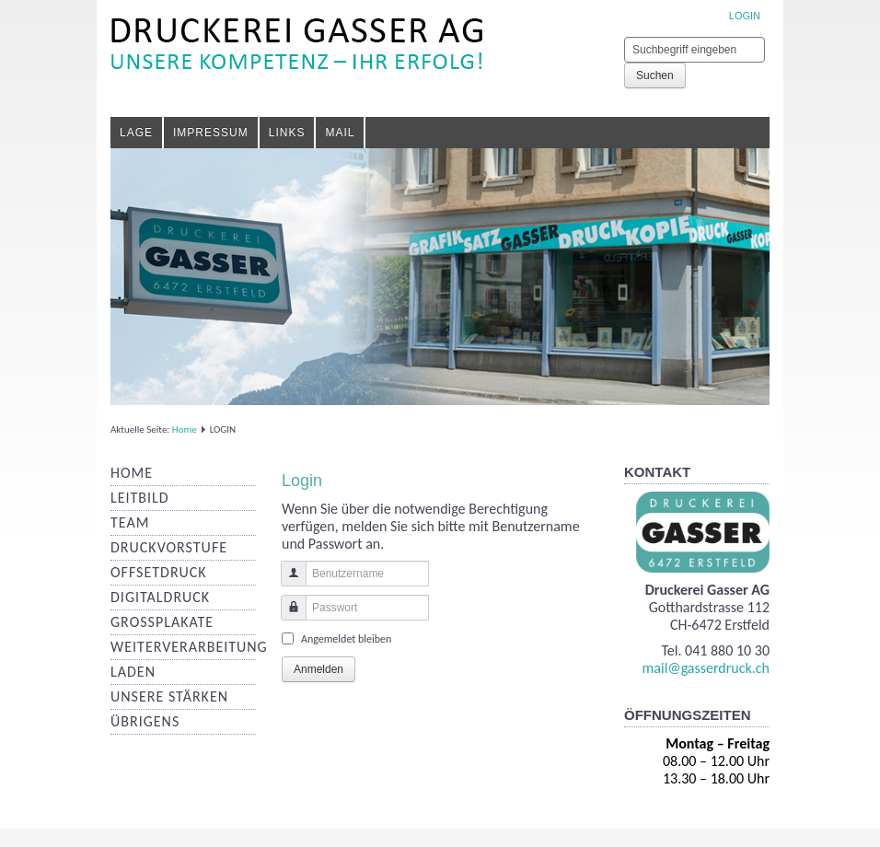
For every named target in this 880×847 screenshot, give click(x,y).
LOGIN (744, 15)
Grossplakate (162, 622)
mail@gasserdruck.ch (706, 668)
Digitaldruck (160, 597)
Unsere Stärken (169, 696)
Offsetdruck (158, 572)
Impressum (211, 132)
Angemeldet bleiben (346, 638)
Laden (133, 671)
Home (184, 429)
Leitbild (139, 497)
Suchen (655, 75)
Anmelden (318, 669)
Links (287, 132)
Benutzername (286, 582)
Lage (136, 132)
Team (129, 522)
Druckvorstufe (168, 547)
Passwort (286, 616)
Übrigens (144, 721)
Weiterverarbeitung (189, 647)
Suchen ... (624, 37)
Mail (339, 132)
